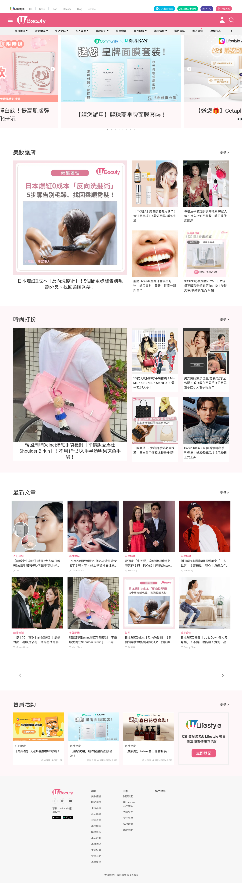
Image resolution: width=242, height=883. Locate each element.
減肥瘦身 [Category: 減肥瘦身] (186, 632)
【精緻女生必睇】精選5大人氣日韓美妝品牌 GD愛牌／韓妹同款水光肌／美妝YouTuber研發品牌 (36, 565)
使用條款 (128, 818)
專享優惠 (96, 862)
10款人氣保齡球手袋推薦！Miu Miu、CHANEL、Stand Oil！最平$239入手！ (154, 383)
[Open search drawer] (231, 20)
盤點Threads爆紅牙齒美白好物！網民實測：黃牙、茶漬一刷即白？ (154, 285)
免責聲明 (128, 812)
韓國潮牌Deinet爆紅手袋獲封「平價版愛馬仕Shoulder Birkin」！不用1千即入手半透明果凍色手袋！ (70, 451)
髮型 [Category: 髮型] (127, 632)
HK (30, 9)
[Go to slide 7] (130, 129)
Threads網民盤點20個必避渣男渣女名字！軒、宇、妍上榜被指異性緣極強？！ (93, 565)
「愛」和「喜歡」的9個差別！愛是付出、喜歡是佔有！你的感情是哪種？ (36, 642)
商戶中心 (206, 8)
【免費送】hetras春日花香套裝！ (147, 751)
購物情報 (159, 30)
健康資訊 (101, 30)
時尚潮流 (40, 30)
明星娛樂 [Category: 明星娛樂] (130, 556)
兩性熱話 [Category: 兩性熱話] (74, 556)
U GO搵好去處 (164, 8)
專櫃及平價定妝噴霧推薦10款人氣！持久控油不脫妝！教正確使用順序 (205, 216)
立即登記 (203, 753)
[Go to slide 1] (107, 129)
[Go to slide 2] (111, 129)
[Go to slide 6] (126, 129)
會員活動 (96, 856)
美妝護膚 (20, 30)
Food (54, 9)
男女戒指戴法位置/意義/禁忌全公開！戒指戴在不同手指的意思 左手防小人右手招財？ (205, 383)
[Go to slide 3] (115, 129)
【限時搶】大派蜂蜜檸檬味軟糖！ (37, 751)
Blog (79, 9)
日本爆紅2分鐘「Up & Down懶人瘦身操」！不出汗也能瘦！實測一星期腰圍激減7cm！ (204, 642)
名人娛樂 (80, 30)
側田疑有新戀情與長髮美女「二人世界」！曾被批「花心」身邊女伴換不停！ (203, 565)
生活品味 (60, 30)
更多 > (224, 152)
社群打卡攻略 (187, 8)
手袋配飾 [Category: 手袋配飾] (74, 632)
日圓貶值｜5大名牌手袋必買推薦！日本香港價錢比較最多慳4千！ (153, 452)
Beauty (67, 9)
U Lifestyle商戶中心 (129, 804)
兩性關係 (139, 30)
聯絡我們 (128, 830)
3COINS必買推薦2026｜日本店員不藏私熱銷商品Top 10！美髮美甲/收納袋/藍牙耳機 (205, 285)
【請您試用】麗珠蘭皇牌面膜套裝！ (91, 753)
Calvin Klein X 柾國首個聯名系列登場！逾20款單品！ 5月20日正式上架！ (205, 452)
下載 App (224, 8)
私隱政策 (128, 823)
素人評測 (96, 838)
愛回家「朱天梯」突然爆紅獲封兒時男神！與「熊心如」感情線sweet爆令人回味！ (148, 565)
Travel (42, 9)
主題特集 (96, 850)
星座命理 (121, 30)
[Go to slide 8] (134, 129)
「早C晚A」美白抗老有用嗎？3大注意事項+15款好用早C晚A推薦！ (154, 216)
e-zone (92, 9)
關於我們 (128, 796)
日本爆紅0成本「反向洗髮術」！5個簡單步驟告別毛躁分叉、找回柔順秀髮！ (148, 642)
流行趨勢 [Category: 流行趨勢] (18, 556)
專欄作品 (96, 844)
